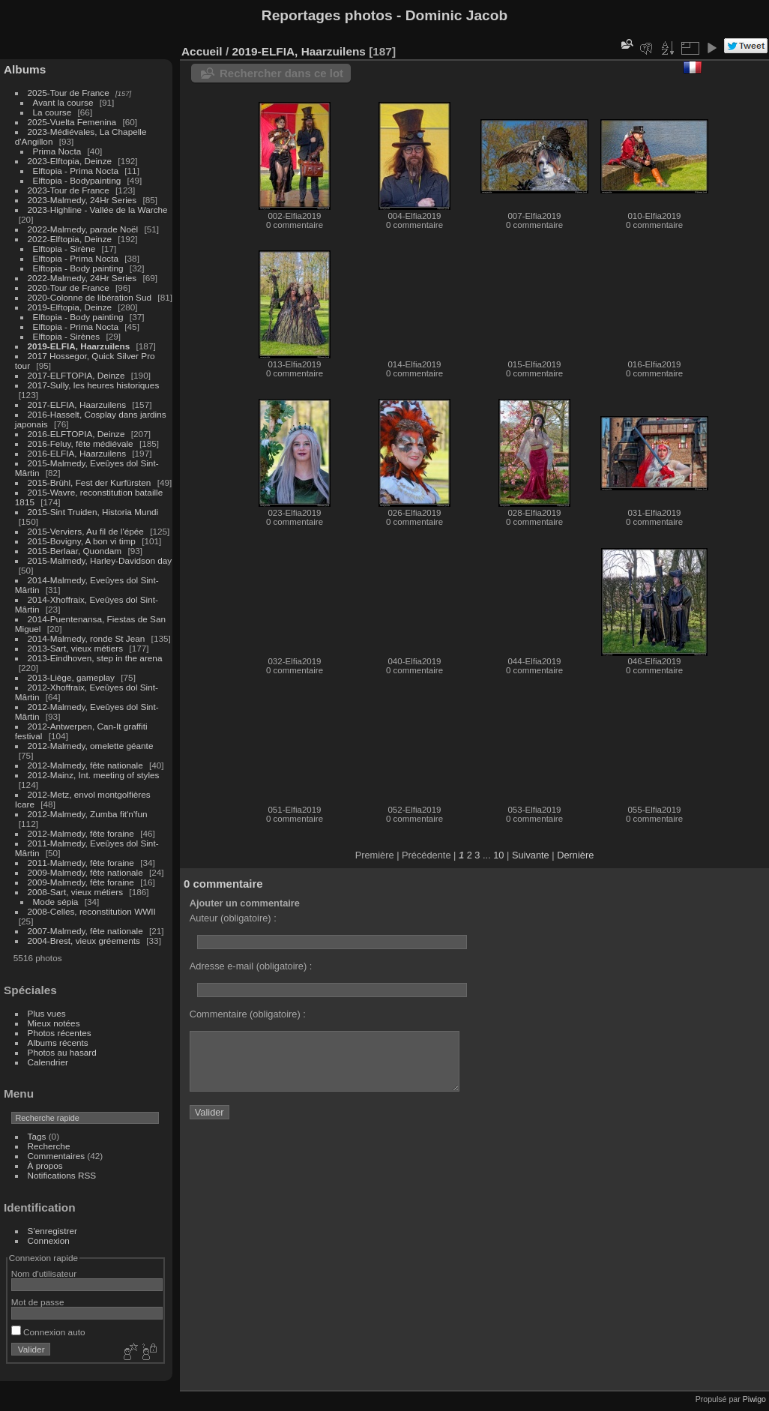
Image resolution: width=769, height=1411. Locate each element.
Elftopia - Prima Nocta (75, 170)
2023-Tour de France (68, 190)
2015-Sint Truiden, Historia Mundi (93, 512)
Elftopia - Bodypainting (77, 180)
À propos (45, 1165)
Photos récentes (59, 1033)
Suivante (530, 855)
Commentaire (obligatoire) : (248, 1014)
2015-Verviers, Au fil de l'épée (86, 531)
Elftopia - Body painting (78, 268)
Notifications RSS (62, 1175)
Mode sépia (56, 901)
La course (52, 112)
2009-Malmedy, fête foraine (81, 882)
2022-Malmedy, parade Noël (83, 229)
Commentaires (56, 1156)
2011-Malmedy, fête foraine (81, 862)
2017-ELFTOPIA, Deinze (76, 375)
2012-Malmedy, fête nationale (85, 765)
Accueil (202, 51)
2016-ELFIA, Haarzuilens (77, 453)
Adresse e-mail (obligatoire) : (251, 966)
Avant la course (63, 102)
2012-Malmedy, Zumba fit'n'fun (88, 814)
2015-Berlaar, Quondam (75, 551)
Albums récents (58, 1042)
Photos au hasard (62, 1052)
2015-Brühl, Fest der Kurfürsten (89, 482)
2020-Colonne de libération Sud (90, 297)
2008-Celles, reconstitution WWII (92, 911)
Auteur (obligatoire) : (233, 918)
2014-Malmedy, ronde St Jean (86, 638)
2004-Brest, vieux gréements (84, 940)
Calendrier (48, 1062)
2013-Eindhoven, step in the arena (95, 658)
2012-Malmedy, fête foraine (81, 833)
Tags (37, 1136)
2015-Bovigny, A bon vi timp (82, 541)
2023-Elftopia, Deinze (70, 161)
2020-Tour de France (68, 287)
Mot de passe (37, 1302)
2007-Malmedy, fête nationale (85, 931)
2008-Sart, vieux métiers (76, 892)
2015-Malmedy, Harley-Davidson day (100, 560)
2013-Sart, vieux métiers (77, 648)
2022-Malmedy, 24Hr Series (82, 278)
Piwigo (754, 1399)
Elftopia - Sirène (64, 248)
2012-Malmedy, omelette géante (91, 745)
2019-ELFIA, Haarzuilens (79, 346)
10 (498, 855)
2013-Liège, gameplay (71, 677)
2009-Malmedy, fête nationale (85, 872)
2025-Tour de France (68, 92)
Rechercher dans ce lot (281, 73)
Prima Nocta (57, 151)
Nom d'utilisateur (43, 1273)
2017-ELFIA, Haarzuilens (78, 404)
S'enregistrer (52, 1231)
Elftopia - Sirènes (66, 336)
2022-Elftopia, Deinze (70, 239)
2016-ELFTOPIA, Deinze (76, 434)
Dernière (575, 855)
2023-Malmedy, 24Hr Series (82, 200)
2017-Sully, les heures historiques (94, 385)
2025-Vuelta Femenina (72, 122)
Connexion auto (48, 1332)
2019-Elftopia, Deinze (70, 307)
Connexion (49, 1240)
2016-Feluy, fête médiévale (80, 443)
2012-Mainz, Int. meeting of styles (94, 775)
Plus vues (47, 1013)
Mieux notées (54, 1023)
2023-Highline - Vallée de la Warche (98, 209)
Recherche (49, 1146)
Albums (25, 69)
